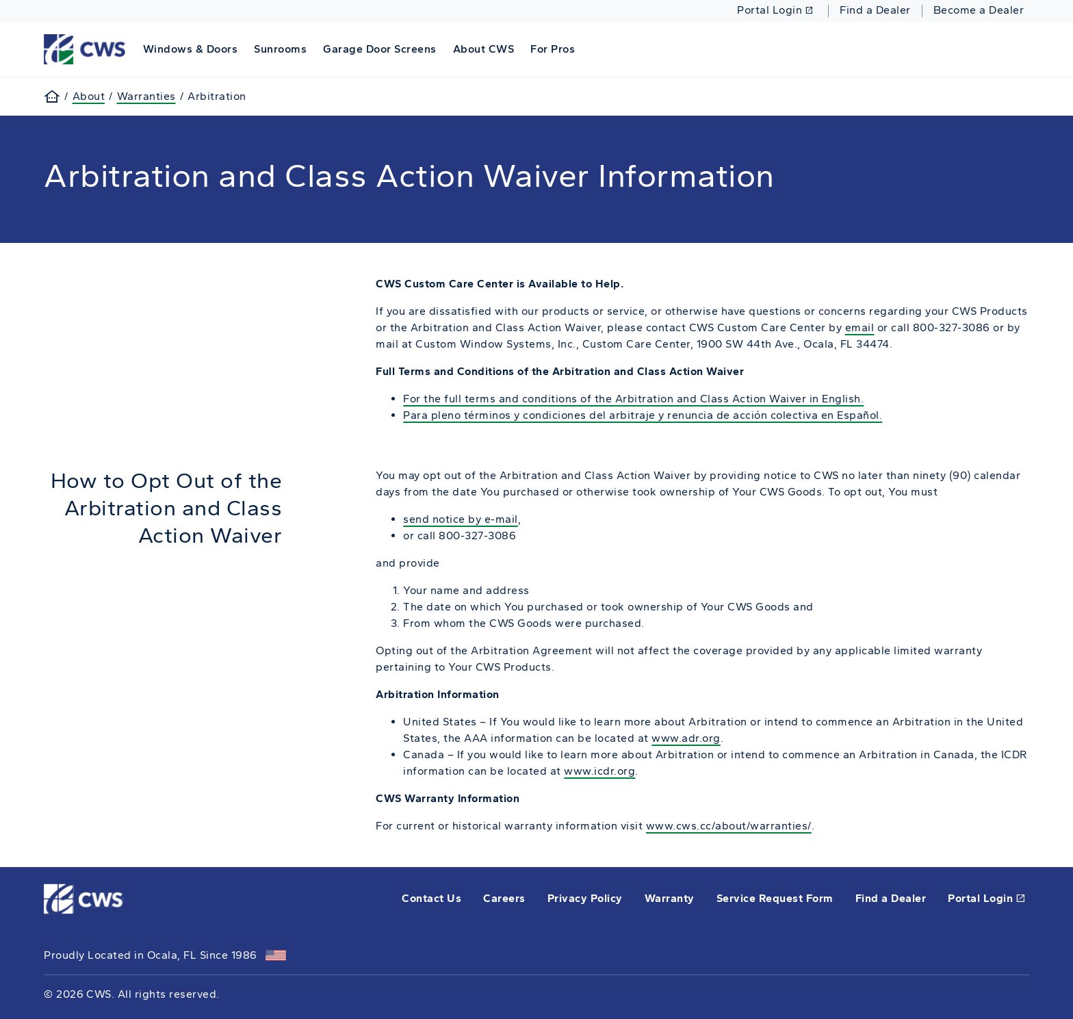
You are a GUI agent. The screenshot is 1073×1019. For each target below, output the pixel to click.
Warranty (670, 898)
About (89, 96)
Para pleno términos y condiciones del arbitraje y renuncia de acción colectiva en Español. (642, 415)
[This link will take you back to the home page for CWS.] (86, 48)
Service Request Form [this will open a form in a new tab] (774, 898)
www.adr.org (686, 738)
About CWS (484, 48)
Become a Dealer (978, 10)
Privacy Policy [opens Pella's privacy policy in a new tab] (585, 898)
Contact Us (431, 898)
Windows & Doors (190, 48)
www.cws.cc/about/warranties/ (729, 825)
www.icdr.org (599, 770)
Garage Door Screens (380, 48)
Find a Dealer (875, 10)
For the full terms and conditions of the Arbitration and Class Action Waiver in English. (633, 398)
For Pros (552, 48)
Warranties (146, 96)
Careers (504, 898)
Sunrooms (280, 48)
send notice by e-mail (460, 519)
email (860, 327)
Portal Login (775, 10)
